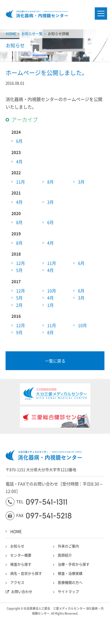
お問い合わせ (21, 591)
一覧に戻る (55, 361)
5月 (19, 270)
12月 (20, 263)
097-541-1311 (36, 501)
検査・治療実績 (70, 573)
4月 (19, 161)
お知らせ (17, 546)
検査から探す (20, 564)
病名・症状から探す (26, 573)
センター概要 (20, 555)
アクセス (17, 582)
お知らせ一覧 (32, 33)
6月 (19, 141)
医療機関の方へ (70, 582)
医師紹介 (65, 555)
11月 (20, 182)
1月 (50, 305)
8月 (50, 182)
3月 (81, 182)
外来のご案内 (68, 546)
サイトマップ (68, 591)
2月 (19, 305)
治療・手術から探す (73, 564)
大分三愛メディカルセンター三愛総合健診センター (37, 14)
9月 (19, 332)
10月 (51, 291)
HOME (11, 33)
